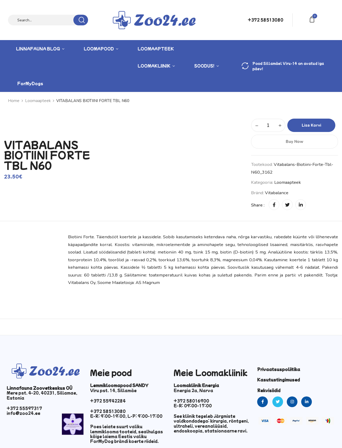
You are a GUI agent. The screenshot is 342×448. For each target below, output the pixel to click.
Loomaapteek (38, 100)
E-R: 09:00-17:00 (193, 405)
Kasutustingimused (278, 379)
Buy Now (294, 141)
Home (13, 100)
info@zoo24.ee (23, 413)
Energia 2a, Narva (193, 390)
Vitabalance (276, 193)
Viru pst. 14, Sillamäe (113, 390)
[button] (313, 18)
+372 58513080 (265, 19)
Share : (258, 205)
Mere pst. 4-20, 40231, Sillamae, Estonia (42, 395)
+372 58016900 (191, 400)
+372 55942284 (108, 400)
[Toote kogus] (268, 125)
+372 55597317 (24, 408)
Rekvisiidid (268, 390)
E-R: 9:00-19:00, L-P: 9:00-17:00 (126, 416)
